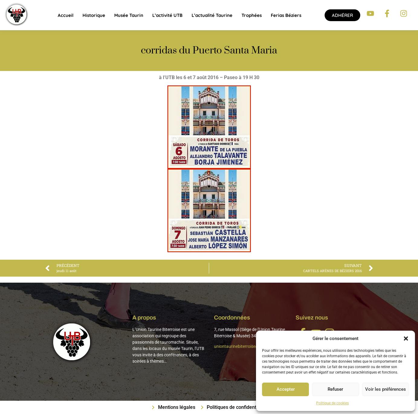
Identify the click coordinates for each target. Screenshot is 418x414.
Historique (94, 15)
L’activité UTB (167, 15)
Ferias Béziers (286, 15)
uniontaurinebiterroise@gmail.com (246, 346)
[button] (406, 338)
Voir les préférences (385, 389)
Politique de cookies (332, 403)
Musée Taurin (128, 15)
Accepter (285, 389)
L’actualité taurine (212, 15)
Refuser (335, 389)
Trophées (251, 15)
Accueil (65, 15)
